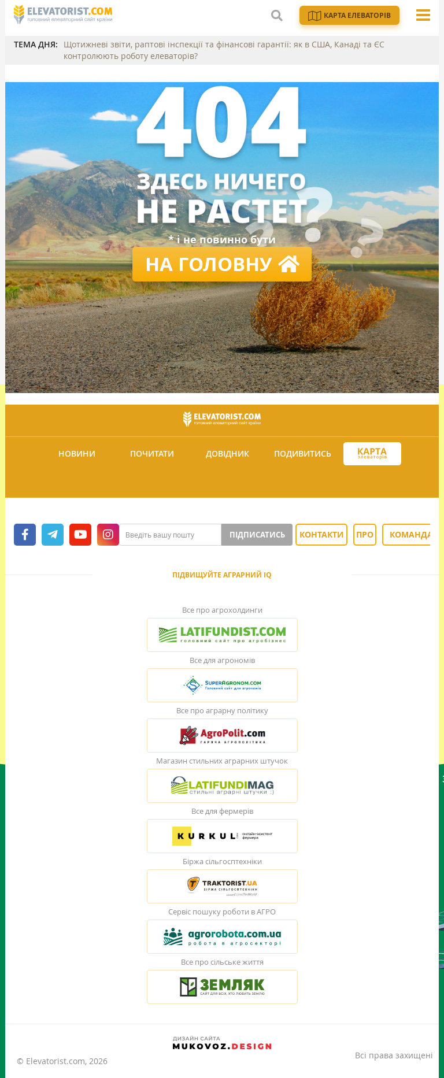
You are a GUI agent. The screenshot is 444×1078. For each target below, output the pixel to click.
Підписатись (257, 534)
